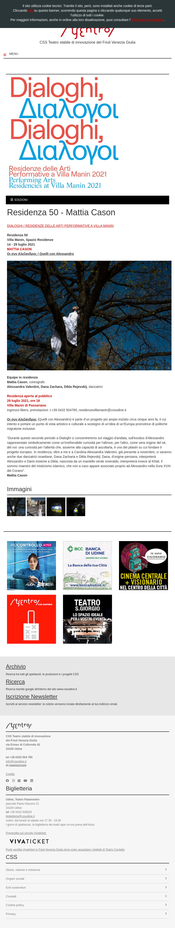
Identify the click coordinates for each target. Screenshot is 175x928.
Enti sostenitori (86, 887)
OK (30, 10)
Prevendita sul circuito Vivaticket (26, 833)
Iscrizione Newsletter (31, 696)
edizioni (19, 200)
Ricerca (15, 681)
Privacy (86, 914)
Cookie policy (86, 905)
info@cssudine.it (16, 761)
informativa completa (147, 20)
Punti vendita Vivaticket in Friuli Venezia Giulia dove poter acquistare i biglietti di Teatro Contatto (65, 849)
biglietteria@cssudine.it (20, 816)
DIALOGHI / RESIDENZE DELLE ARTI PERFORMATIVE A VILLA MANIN (60, 226)
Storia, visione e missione (86, 870)
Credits (10, 774)
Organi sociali (86, 878)
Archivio (16, 666)
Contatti (86, 896)
